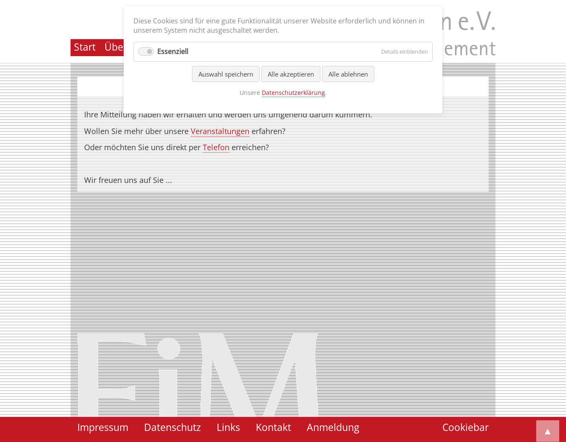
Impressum (102, 427)
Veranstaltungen (220, 131)
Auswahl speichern (225, 74)
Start (85, 47)
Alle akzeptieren (291, 74)
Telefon (216, 147)
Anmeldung (333, 427)
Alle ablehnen (348, 74)
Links (228, 427)
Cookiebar (465, 427)
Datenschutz (172, 427)
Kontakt (273, 427)
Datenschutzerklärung (293, 92)
